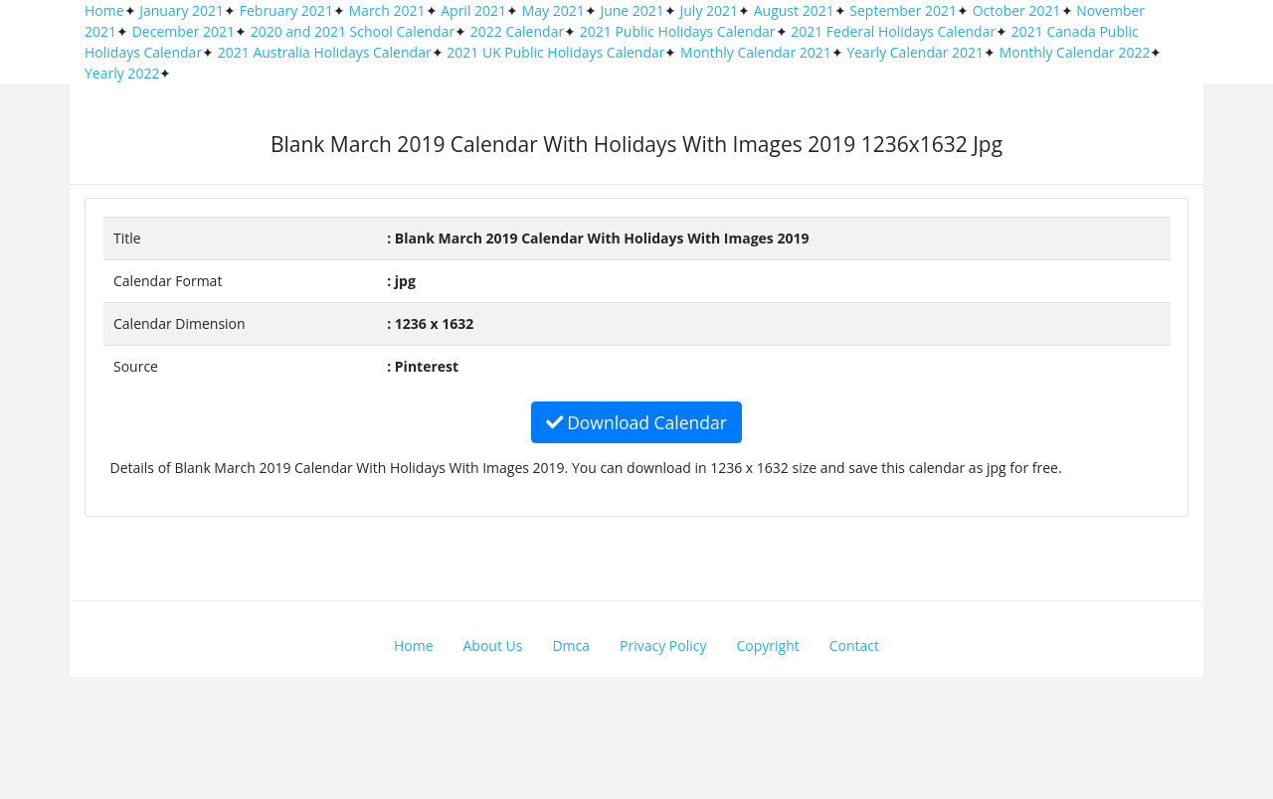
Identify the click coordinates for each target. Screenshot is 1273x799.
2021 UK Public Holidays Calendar (555, 52)
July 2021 (709, 10)
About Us (493, 645)
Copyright (768, 645)
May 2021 (553, 10)
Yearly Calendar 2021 (915, 52)
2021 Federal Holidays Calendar (893, 31)
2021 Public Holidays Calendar (678, 31)
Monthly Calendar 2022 (1075, 52)
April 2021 (473, 10)
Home (104, 10)
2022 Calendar (517, 31)
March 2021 (387, 10)
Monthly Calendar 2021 (755, 52)
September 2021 (903, 10)
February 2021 (286, 10)
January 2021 (181, 10)
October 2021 (1017, 10)
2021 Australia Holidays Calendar (325, 52)
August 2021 (794, 10)
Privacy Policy (663, 645)
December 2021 (183, 31)
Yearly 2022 (122, 73)
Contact (854, 645)
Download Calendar (636, 422)
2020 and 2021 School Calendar (353, 31)
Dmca (571, 645)
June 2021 (631, 10)
